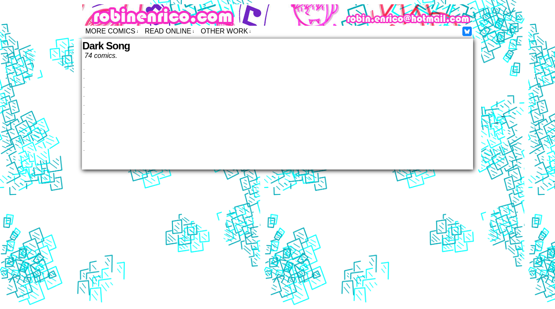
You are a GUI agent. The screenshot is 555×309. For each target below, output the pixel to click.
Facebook (467, 31)
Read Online (169, 31)
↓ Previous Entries (112, 163)
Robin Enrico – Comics (277, 15)
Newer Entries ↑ (446, 163)
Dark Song (86, 69)
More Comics (112, 31)
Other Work (226, 31)
